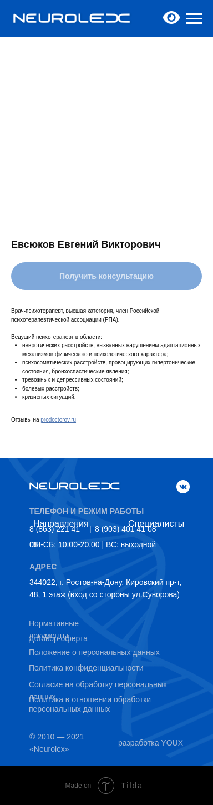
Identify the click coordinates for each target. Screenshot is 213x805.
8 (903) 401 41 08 (125, 528)
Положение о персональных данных (94, 652)
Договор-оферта (58, 638)
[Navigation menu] (194, 18)
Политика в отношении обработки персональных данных (90, 704)
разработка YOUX (150, 742)
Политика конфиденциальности (86, 667)
